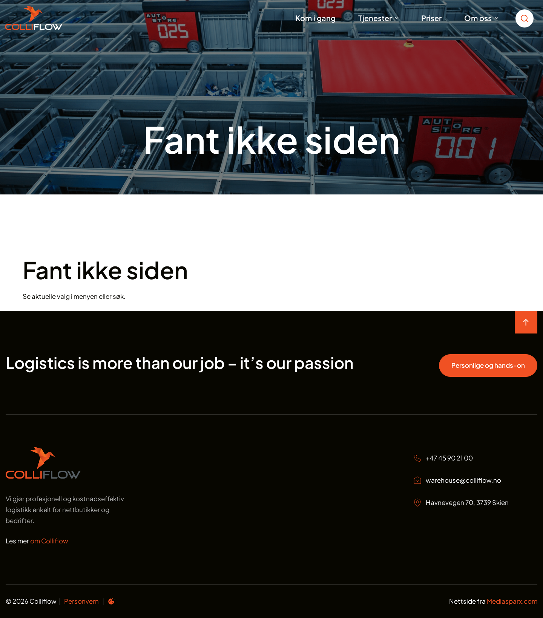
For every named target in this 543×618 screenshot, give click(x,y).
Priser (431, 18)
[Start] (43, 18)
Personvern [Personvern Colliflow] (81, 601)
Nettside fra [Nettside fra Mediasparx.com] (493, 601)
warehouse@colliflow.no (457, 480)
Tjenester (375, 18)
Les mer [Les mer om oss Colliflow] (37, 541)
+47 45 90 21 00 (443, 458)
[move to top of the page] (526, 322)
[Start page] (43, 476)
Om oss (478, 18)
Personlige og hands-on (488, 365)
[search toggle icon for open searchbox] (526, 18)
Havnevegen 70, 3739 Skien (461, 502)
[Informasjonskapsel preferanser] (111, 602)
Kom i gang (315, 18)
